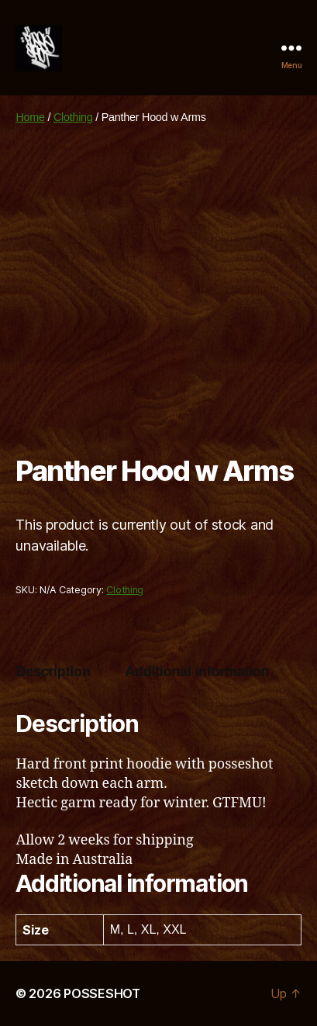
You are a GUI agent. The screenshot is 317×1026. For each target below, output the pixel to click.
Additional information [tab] (197, 671)
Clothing (73, 117)
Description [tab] (53, 671)
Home (30, 117)
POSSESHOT (102, 993)
